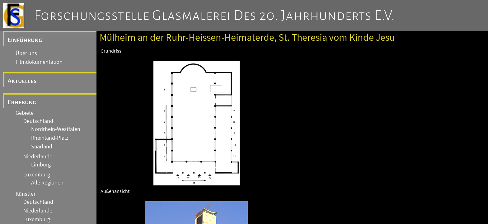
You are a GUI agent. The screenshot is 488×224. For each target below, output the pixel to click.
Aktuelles (22, 80)
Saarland (41, 146)
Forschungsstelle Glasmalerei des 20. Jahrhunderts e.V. (214, 15)
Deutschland (38, 121)
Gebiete (25, 113)
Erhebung (21, 102)
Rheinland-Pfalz (49, 137)
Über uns (26, 53)
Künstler (25, 193)
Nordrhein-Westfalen (55, 129)
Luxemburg (36, 174)
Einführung (24, 39)
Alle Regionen (47, 182)
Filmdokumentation (39, 61)
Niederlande (37, 156)
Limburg (41, 164)
